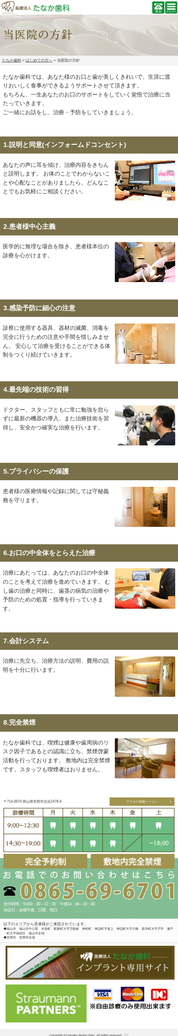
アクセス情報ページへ (142, 801)
